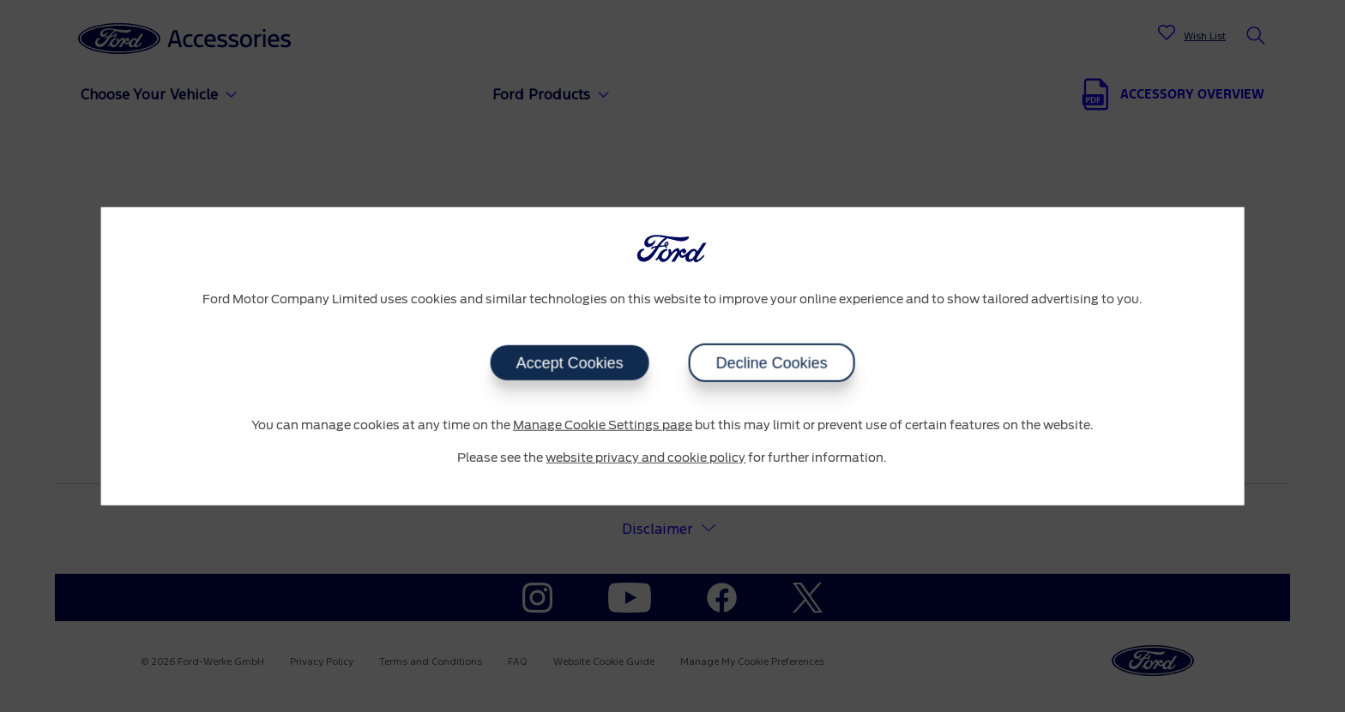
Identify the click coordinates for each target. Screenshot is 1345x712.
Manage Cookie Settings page (602, 426)
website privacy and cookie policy (645, 458)
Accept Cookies (569, 363)
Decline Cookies (771, 363)
